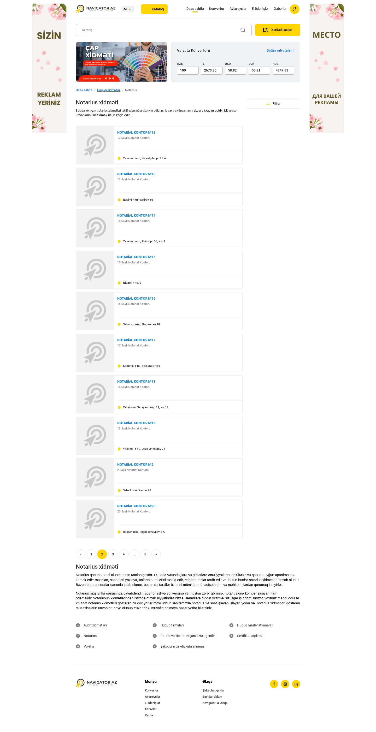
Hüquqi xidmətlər (108, 90)
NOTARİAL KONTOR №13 (136, 174)
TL (203, 63)
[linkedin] (296, 684)
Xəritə (149, 715)
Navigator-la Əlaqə (215, 703)
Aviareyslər (238, 9)
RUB (275, 63)
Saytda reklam (212, 696)
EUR (251, 63)
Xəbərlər (280, 9)
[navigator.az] (96, 683)
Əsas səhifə (195, 9)
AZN (180, 63)
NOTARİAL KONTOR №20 (136, 506)
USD (228, 63)
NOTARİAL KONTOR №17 (136, 340)
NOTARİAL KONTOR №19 (136, 423)
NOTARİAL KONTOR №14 (136, 215)
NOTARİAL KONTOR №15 (136, 257)
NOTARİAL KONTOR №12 (136, 132)
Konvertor (216, 9)
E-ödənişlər (260, 9)
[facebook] (274, 684)
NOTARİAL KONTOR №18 (136, 381)
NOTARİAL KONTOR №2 (135, 464)
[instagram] (285, 684)
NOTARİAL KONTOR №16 (136, 298)
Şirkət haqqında (213, 690)
